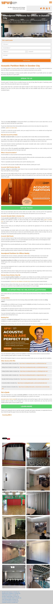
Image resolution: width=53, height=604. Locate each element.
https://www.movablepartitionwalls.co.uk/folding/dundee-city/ (34, 371)
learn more (26, 406)
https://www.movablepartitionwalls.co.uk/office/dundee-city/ (32, 363)
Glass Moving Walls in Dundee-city (10, 599)
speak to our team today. (11, 127)
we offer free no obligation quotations (26, 290)
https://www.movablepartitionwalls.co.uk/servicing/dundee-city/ (35, 379)
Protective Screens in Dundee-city (10, 602)
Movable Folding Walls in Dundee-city (10, 596)
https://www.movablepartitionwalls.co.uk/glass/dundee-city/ (32, 375)
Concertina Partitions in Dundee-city (10, 600)
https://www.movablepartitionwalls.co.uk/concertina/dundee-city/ (32, 383)
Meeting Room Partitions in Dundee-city (11, 593)
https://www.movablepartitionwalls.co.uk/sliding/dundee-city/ (33, 367)
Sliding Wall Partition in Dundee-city (10, 595)
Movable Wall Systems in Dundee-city (10, 592)
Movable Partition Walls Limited (8, 399)
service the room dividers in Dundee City (20, 281)
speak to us (26, 78)
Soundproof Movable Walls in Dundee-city (11, 597)
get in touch (26, 208)
